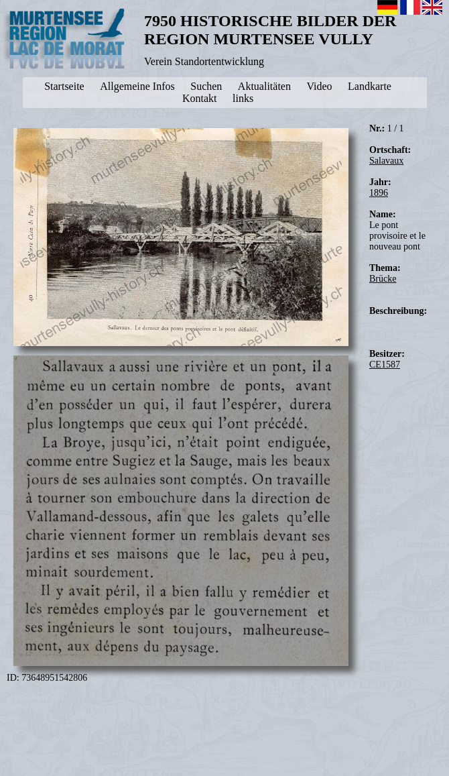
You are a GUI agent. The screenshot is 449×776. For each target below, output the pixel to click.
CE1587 (384, 364)
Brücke (382, 279)
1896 (378, 193)
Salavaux (386, 161)
